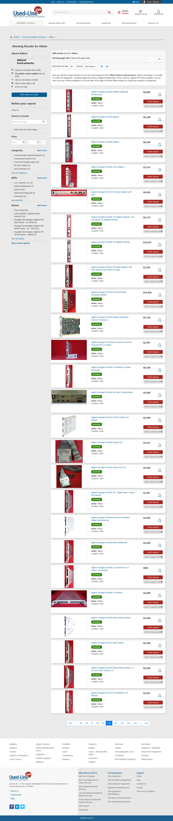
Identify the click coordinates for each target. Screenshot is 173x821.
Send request (153, 101)
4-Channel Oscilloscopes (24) (25, 162)
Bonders (65, 748)
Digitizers (40, 762)
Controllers (93, 758)
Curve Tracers (15, 759)
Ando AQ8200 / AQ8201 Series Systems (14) (25, 215)
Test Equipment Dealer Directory (88, 787)
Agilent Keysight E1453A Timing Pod (106, 442)
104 (135, 723)
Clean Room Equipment (151, 752)
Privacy (140, 787)
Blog (12, 798)
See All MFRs (17, 200)
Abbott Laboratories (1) (22, 186)
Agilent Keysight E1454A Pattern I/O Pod (108, 467)
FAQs (139, 776)
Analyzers (93, 744)
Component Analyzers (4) (23, 159)
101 (115, 723)
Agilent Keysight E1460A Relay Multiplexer (109, 542)
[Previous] (76, 723)
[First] (70, 723)
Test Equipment (114, 776)
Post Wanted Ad (129, 23)
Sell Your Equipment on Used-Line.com (89, 781)
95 (81, 723)
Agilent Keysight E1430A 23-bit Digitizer (108, 167)
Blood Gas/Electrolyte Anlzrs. (45, 749)
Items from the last (60, 66)
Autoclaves (145, 744)
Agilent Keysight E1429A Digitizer (105, 117)
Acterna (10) (18, 189)
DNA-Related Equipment (125, 759)
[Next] (140, 723)
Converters (119, 755)
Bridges (92, 748)
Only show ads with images (24, 129)
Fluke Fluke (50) (19, 210)
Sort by (79, 66)
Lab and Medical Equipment (119, 780)
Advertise (106, 23)
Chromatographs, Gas (124, 752)
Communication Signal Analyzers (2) (28, 155)
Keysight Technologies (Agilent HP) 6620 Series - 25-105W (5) (27, 221)
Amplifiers (66, 744)
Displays (65, 759)
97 (92, 723)
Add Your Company (87, 776)
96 (86, 723)
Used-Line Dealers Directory (35, 37)
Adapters (13, 744)
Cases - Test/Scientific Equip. (98, 753)
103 (128, 723)
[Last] (146, 723)
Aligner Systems (42, 744)
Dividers (92, 762)
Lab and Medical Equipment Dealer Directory (90, 794)
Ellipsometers (147, 759)
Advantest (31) (18, 196)
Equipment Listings (25, 23)
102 (122, 723)
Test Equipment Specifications (114, 792)
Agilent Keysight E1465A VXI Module (106, 593)
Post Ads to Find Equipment (119, 798)
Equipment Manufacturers (118, 787)
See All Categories (19, 173)
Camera (12, 752)
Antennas (119, 744)
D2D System (84, 806)
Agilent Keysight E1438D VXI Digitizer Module (110, 242)
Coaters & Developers (18, 755)
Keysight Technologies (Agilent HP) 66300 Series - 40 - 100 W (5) (27, 227)
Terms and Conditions (146, 791)
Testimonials (15, 795)
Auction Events (83, 23)
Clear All (15, 110)
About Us (14, 791)
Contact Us (153, 23)
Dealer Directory (57, 23)
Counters (145, 755)
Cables (118, 748)
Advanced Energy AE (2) (23, 193)
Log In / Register (153, 2)
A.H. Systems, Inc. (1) (22, 183)
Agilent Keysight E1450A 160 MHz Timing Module (112, 392)
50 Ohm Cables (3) (20, 165)
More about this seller (29, 95)
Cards (64, 752)
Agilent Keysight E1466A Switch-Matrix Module (111, 618)
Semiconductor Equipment (119, 784)
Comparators (67, 755)
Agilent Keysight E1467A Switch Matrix (107, 643)
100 (109, 723)
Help (139, 780)
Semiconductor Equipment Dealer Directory (90, 800)
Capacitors (40, 754)
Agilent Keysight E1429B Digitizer (105, 142)
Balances (13, 748)
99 (103, 723)
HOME (17, 37)
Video (136, 2)
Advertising (83, 810)
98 (98, 723)
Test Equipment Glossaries (119, 802)
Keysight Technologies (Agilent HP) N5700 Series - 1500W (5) (27, 233)
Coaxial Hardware (43, 758)
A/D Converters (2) (20, 169)
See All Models (17, 239)
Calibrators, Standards (150, 748)
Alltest (52, 37)
